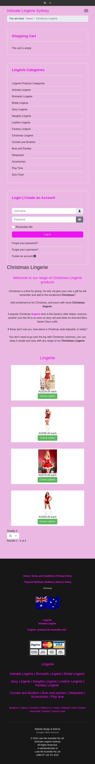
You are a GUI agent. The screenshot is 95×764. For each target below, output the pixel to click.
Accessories (19, 161)
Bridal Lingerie (20, 103)
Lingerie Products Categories (28, 83)
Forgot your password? (25, 243)
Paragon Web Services (47, 732)
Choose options (47, 396)
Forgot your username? (25, 249)
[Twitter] (50, 3)
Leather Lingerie (21, 122)
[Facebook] (45, 3)
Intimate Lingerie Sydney (28, 11)
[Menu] (86, 10)
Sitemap (47, 588)
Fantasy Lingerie (21, 129)
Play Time (17, 168)
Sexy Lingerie (19, 109)
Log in (47, 234)
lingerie (35, 314)
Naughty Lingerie (21, 116)
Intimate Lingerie (21, 90)
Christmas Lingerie (22, 135)
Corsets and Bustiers (24, 142)
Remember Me (24, 227)
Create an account (24, 256)
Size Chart (18, 174)
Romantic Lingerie (22, 96)
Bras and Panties (21, 148)
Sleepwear (18, 155)
